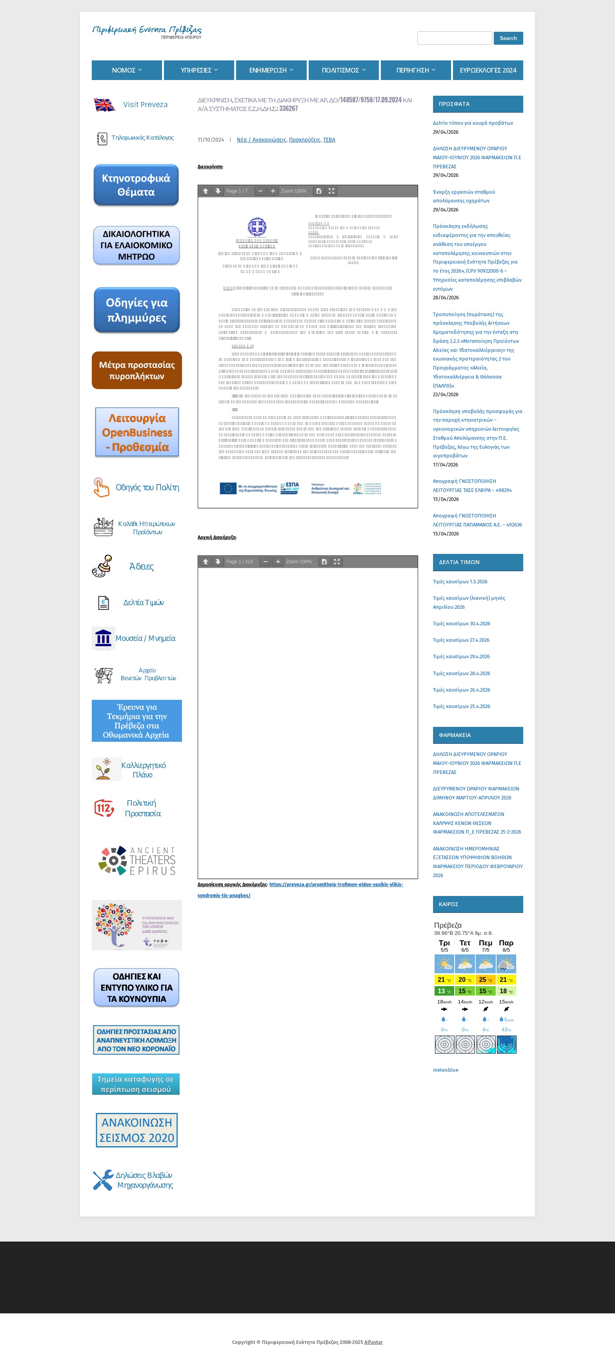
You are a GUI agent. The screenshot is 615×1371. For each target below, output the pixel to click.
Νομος (124, 70)
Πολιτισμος (340, 70)
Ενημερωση (268, 70)
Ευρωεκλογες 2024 (488, 70)
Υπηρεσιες (196, 70)
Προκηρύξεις (304, 140)
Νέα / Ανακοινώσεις (261, 140)
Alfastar (373, 1342)
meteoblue (446, 1070)
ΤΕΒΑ (329, 140)
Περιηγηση (413, 70)
